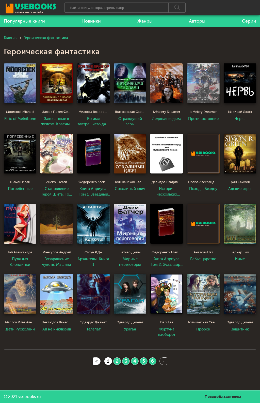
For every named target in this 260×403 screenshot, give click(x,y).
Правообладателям (223, 396)
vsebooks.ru (29, 396)
